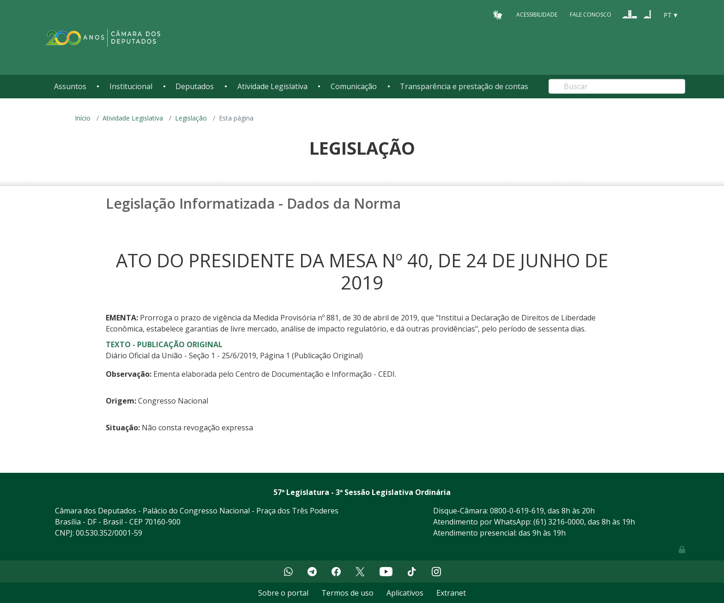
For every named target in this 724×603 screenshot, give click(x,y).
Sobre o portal (283, 593)
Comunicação (354, 86)
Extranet (451, 593)
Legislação (191, 118)
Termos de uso (347, 593)
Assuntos (70, 86)
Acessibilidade (536, 14)
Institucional (130, 86)
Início (82, 118)
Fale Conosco (590, 14)
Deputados (194, 86)
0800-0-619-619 (517, 511)
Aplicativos (404, 593)
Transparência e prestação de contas (464, 86)
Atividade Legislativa (272, 86)
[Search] (617, 86)
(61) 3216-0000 (558, 522)
